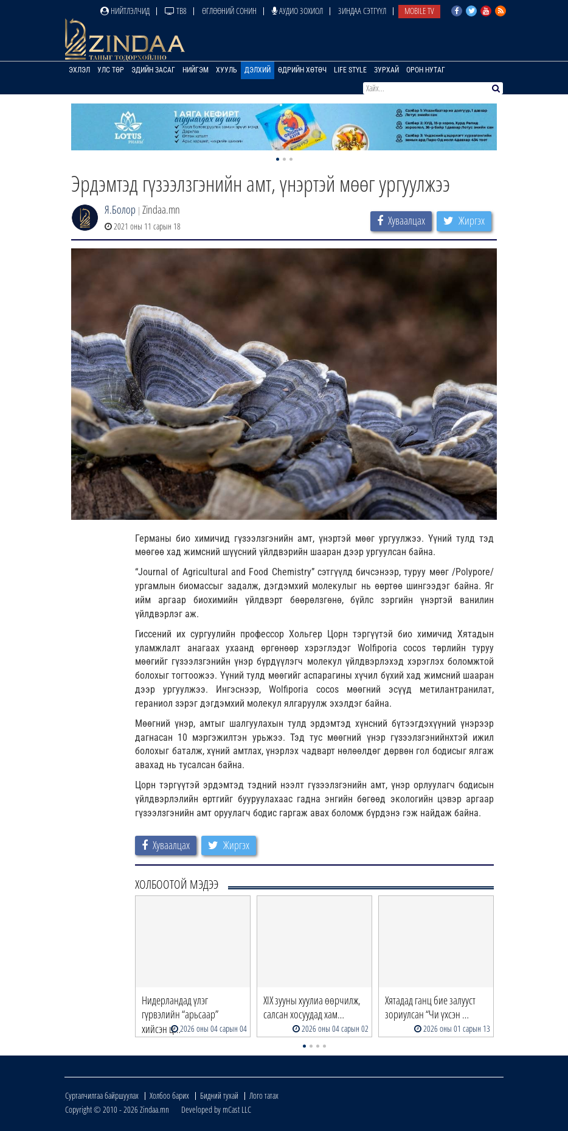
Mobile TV (419, 10)
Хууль (226, 70)
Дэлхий (257, 70)
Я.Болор (120, 209)
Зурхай (386, 70)
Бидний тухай (219, 1095)
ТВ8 (176, 10)
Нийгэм (195, 70)
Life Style (350, 70)
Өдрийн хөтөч (302, 70)
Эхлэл (79, 70)
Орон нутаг (425, 70)
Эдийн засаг (153, 70)
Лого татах (264, 1095)
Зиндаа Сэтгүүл (362, 10)
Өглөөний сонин (229, 10)
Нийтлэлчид (125, 10)
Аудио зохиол (297, 10)
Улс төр (110, 70)
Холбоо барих (169, 1095)
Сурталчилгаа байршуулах (102, 1095)
